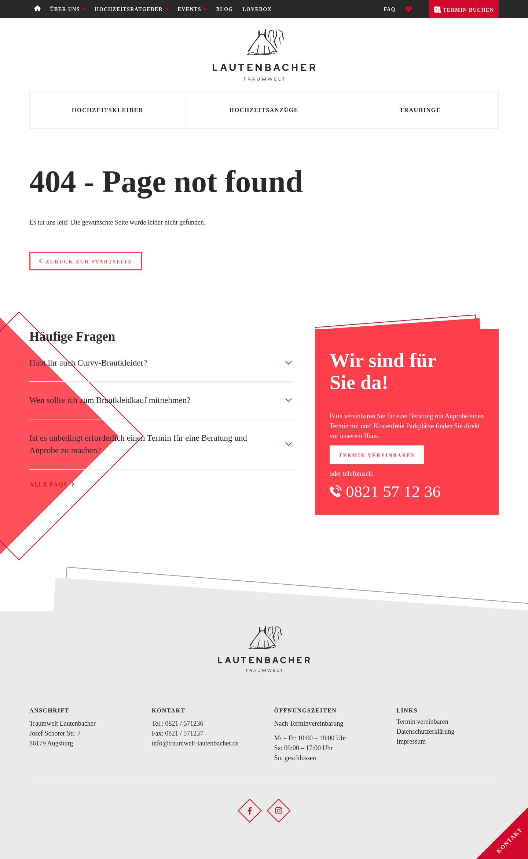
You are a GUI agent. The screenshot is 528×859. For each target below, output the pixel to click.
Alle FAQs (48, 484)
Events (189, 9)
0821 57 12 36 (393, 491)
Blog (224, 9)
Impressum (411, 741)
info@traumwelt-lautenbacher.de (195, 743)
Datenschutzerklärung (425, 731)
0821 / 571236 (184, 723)
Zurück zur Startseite (89, 261)
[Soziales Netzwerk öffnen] (249, 810)
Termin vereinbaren (377, 455)
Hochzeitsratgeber (129, 9)
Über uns (65, 9)
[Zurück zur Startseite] (264, 55)
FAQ (390, 9)
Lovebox (257, 9)
